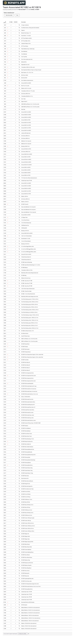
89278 (5, 201)
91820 (5, 293)
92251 (5, 578)
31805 (5, 177)
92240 (5, 557)
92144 (5, 412)
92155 (5, 433)
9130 (5, 56)
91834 (5, 309)
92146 (5, 417)
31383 (5, 612)
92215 (5, 517)
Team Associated (9, 15)
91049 (5, 212)
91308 (5, 220)
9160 (5, 61)
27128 (5, 80)
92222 (5, 531)
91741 (5, 275)
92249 (5, 573)
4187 (5, 88)
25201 (5, 119)
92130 (5, 378)
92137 (5, 396)
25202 (5, 122)
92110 (5, 346)
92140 (5, 404)
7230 (5, 48)
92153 (5, 428)
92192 (5, 496)
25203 (5, 125)
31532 (5, 172)
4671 (5, 93)
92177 (5, 473)
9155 (5, 59)
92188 (5, 486)
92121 (5, 362)
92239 (5, 554)
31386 (5, 620)
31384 (5, 615)
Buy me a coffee (22, 633)
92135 (5, 391)
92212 (5, 515)
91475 (5, 230)
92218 (5, 525)
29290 (5, 604)
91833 (5, 307)
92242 (5, 562)
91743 (5, 278)
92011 (5, 330)
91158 (5, 214)
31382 (5, 610)
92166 (5, 452)
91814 (5, 288)
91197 (5, 217)
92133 (5, 386)
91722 (5, 267)
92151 (5, 425)
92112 (5, 349)
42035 (5, 180)
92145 (5, 415)
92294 (5, 594)
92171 (5, 462)
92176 (5, 470)
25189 (5, 117)
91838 (5, 320)
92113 (5, 351)
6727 (5, 98)
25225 (5, 135)
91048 (5, 209)
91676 (5, 262)
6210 (5, 27)
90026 (5, 204)
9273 (5, 72)
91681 (5, 264)
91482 (5, 235)
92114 (5, 354)
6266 (5, 96)
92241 (5, 560)
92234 (5, 541)
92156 (5, 436)
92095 (5, 338)
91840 (5, 325)
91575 (5, 251)
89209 (5, 193)
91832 (5, 304)
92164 (5, 446)
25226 (5, 138)
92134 (5, 388)
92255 (5, 583)
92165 (5, 449)
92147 (5, 420)
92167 (5, 454)
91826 (5, 296)
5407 (5, 25)
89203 (5, 185)
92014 (5, 333)
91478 (5, 233)
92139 (5, 401)
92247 (5, 570)
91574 (5, 249)
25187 (5, 112)
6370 (5, 30)
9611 (5, 101)
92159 (5, 438)
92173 (5, 465)
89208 (5, 191)
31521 (5, 162)
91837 (5, 317)
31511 (5, 156)
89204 (5, 188)
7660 (5, 51)
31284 (5, 143)
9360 (5, 75)
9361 (5, 77)
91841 (5, 328)
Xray (17, 15)
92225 (5, 533)
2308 (5, 83)
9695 (5, 104)
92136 (5, 394)
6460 (5, 35)
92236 (5, 546)
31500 (5, 151)
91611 (5, 254)
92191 (5, 494)
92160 (5, 441)
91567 (5, 243)
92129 (5, 375)
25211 (5, 130)
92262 (5, 586)
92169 (5, 459)
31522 (5, 164)
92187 (5, 483)
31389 (5, 628)
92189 (5, 488)
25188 (5, 114)
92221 (5, 528)
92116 (5, 359)
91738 (5, 272)
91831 (5, 301)
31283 (5, 141)
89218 (5, 196)
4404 (5, 90)
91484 (5, 238)
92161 (5, 444)
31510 (5, 154)
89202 (5, 183)
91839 (5, 322)
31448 (5, 148)
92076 (5, 336)
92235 (5, 544)
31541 (5, 175)
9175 (5, 67)
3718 (5, 85)
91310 (5, 222)
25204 (5, 127)
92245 (5, 565)
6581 (5, 43)
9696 (5, 106)
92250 (5, 575)
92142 (5, 407)
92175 (5, 467)
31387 (5, 623)
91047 (5, 206)
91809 (5, 280)
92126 (5, 370)
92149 (5, 423)
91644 (5, 259)
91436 (5, 225)
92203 (5, 504)
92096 (5, 341)
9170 (5, 64)
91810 (5, 283)
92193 (5, 499)
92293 (5, 591)
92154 (5, 430)
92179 (5, 478)
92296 (5, 599)
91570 (5, 246)
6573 (5, 38)
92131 (5, 380)
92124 (5, 367)
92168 (5, 457)
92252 (5, 581)
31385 (5, 618)
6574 (5, 40)
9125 (5, 54)
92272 (5, 589)
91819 (5, 291)
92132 (5, 383)
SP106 (5, 602)
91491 (5, 241)
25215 (5, 133)
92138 (5, 399)
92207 (5, 512)
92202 (5, 502)
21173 (5, 109)
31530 (5, 167)
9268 (5, 69)
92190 (5, 491)
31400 (5, 146)
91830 (5, 299)
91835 (5, 312)
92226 (5, 536)
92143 (5, 409)
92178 (5, 475)
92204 (5, 507)
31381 (5, 607)
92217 (5, 523)
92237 (5, 549)
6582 (5, 46)
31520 (5, 159)
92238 (5, 552)
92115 (5, 357)
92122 (5, 365)
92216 (5, 520)
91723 (5, 270)
